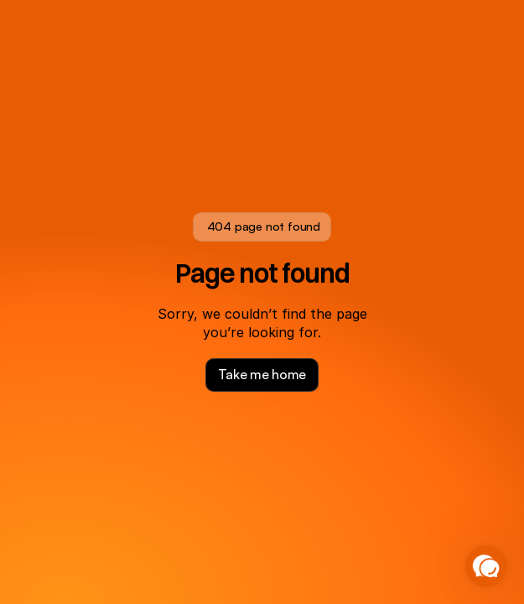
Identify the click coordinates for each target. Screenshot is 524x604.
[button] (486, 566)
